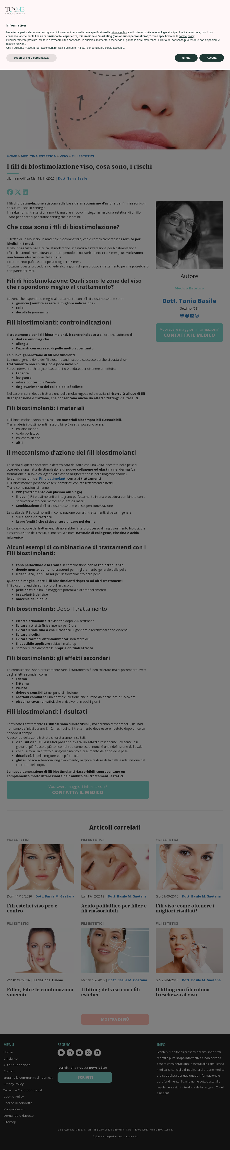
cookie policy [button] (186, 1116)
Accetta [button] (211, 1138)
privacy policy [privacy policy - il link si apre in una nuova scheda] (119, 1112)
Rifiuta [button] (186, 1138)
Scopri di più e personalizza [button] (31, 1138)
